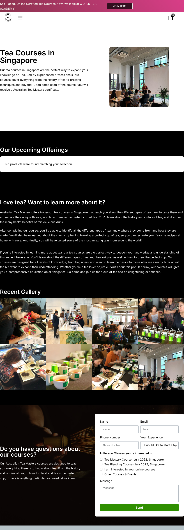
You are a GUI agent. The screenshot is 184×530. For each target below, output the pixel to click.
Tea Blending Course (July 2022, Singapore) (134, 464)
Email (144, 421)
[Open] (20, 18)
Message (106, 481)
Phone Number (110, 437)
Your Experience (151, 437)
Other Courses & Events (120, 474)
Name (104, 421)
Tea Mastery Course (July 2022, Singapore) (134, 459)
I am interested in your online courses (129, 469)
